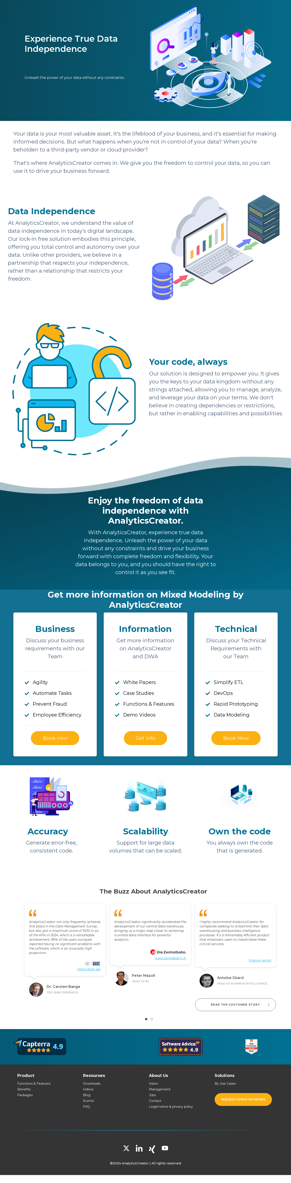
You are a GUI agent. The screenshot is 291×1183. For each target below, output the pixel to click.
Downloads (91, 1084)
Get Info (145, 738)
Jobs (152, 1095)
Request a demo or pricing (243, 1099)
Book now (55, 738)
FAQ (86, 1107)
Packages (25, 1095)
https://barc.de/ (89, 969)
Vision (153, 1084)
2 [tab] (151, 1019)
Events (88, 1101)
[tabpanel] (65, 948)
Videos (88, 1089)
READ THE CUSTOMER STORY (241, 1004)
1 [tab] (146, 1019)
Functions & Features (33, 1084)
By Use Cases (225, 1084)
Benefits (24, 1089)
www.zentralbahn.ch (170, 958)
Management (159, 1089)
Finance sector (260, 960)
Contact (155, 1101)
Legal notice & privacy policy (171, 1107)
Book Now (236, 738)
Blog (86, 1095)
